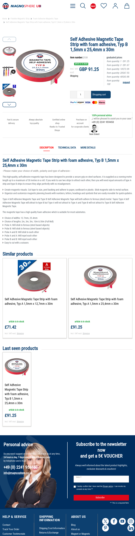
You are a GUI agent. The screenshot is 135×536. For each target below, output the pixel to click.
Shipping (74, 76)
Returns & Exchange (49, 532)
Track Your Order (11, 529)
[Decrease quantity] (73, 94)
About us (75, 529)
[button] (9, 104)
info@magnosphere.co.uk (18, 473)
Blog (73, 524)
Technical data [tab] (67, 147)
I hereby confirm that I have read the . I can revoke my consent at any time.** (101, 487)
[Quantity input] (80, 94)
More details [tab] (87, 147)
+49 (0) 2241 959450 (103, 122)
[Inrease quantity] (87, 94)
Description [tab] (46, 147)
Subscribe (111, 497)
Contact (6, 524)
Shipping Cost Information (52, 528)
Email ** (79, 477)
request (126, 82)
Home (4, 18)
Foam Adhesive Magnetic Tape (45, 18)
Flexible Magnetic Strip (20, 18)
